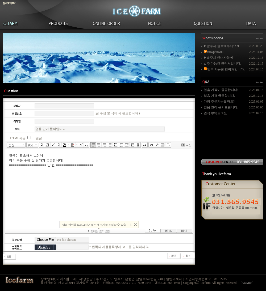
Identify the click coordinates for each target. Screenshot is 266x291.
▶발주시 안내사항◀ (218, 58)
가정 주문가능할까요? (219, 101)
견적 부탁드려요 (215, 113)
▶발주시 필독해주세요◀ (221, 46)
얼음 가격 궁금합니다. (219, 96)
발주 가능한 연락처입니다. (222, 63)
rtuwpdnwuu (213, 52)
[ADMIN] (246, 283)
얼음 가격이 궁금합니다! (221, 90)
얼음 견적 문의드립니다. (221, 107)
